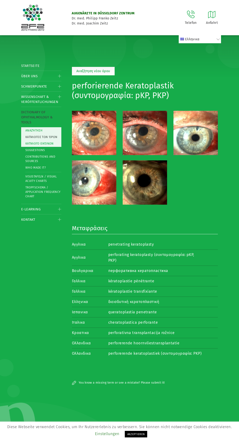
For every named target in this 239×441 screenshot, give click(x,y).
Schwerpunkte (34, 86)
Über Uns (29, 76)
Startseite (30, 66)
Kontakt (28, 220)
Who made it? (35, 167)
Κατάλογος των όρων (41, 137)
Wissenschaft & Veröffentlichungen (39, 99)
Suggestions (35, 150)
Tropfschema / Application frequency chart (42, 192)
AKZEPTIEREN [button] (136, 434)
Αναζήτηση (34, 130)
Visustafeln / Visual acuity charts (41, 179)
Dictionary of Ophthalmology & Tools (37, 117)
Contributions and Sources (40, 159)
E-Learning (31, 209)
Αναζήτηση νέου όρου (93, 71)
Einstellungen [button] (107, 434)
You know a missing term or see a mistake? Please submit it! (118, 382)
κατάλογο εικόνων (39, 143)
